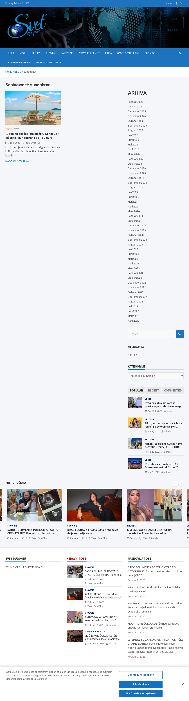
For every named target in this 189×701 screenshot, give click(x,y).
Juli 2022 (133, 306)
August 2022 (135, 301)
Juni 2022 (133, 311)
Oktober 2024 (136, 178)
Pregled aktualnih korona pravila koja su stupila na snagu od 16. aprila (163, 406)
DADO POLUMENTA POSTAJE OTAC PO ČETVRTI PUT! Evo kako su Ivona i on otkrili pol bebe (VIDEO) (32, 533)
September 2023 (137, 239)
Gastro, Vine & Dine (128, 53)
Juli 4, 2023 (14, 142)
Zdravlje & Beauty (89, 53)
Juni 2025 (133, 140)
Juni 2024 (133, 197)
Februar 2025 (135, 159)
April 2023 (133, 263)
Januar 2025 (135, 163)
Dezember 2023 (137, 225)
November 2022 (137, 287)
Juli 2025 (133, 135)
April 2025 (133, 149)
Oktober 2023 (136, 235)
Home (11, 53)
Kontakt (169, 3)
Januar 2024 (135, 221)
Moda (108, 53)
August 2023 (135, 244)
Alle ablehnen (141, 686)
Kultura (35, 53)
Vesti (23, 53)
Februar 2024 (135, 216)
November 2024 (137, 173)
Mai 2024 (133, 201)
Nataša (154, 538)
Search (180, 334)
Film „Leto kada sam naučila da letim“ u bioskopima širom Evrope (163, 426)
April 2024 (133, 206)
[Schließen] (183, 685)
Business (150, 53)
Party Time (67, 53)
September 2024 (137, 183)
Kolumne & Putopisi (19, 62)
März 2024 (134, 211)
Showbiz (51, 53)
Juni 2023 (133, 254)
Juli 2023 (133, 249)
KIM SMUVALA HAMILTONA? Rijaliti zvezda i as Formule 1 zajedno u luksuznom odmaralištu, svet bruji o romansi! (149, 535)
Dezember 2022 (137, 282)
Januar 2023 (135, 278)
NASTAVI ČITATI (17, 161)
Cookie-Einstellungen (140, 677)
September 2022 (137, 297)
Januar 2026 (135, 106)
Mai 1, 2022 (153, 431)
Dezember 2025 (137, 111)
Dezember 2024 (137, 168)
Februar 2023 (135, 273)
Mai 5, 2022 (153, 472)
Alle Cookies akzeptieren (140, 695)
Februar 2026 (135, 102)
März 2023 (134, 268)
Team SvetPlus (32, 142)
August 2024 (135, 187)
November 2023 (137, 230)
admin (170, 411)
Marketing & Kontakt (48, 62)
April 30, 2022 (155, 411)
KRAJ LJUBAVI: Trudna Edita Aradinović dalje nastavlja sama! (92, 531)
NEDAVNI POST (77, 559)
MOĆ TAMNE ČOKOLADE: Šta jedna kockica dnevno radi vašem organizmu (103, 639)
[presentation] (175, 483)
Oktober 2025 (136, 121)
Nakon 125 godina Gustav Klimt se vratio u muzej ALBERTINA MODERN (163, 447)
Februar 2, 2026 (18, 538)
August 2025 (135, 130)
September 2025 (137, 125)
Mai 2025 (133, 144)
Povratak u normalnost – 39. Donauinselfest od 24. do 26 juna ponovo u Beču (162, 467)
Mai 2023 (133, 259)
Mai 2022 (133, 316)
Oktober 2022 (136, 292)
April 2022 (133, 320)
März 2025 (134, 154)
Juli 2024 (133, 192)
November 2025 (137, 116)
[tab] (136, 390)
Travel (9, 129)
